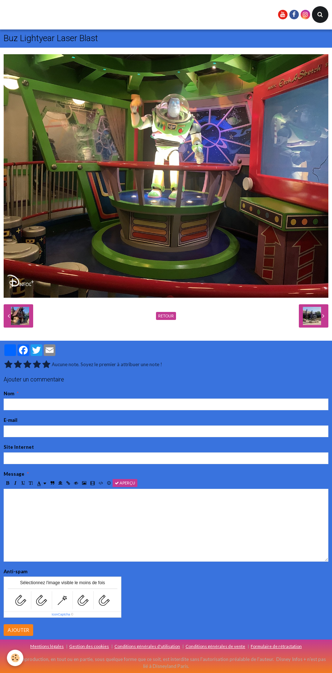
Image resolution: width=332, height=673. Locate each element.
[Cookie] (15, 658)
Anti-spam (15, 571)
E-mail (10, 420)
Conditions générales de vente (215, 646)
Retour (166, 315)
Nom (9, 393)
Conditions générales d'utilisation (147, 646)
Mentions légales (47, 646)
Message (14, 474)
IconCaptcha (61, 614)
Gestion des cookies (89, 646)
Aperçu (125, 482)
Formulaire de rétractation (276, 646)
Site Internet (19, 447)
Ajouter (18, 630)
